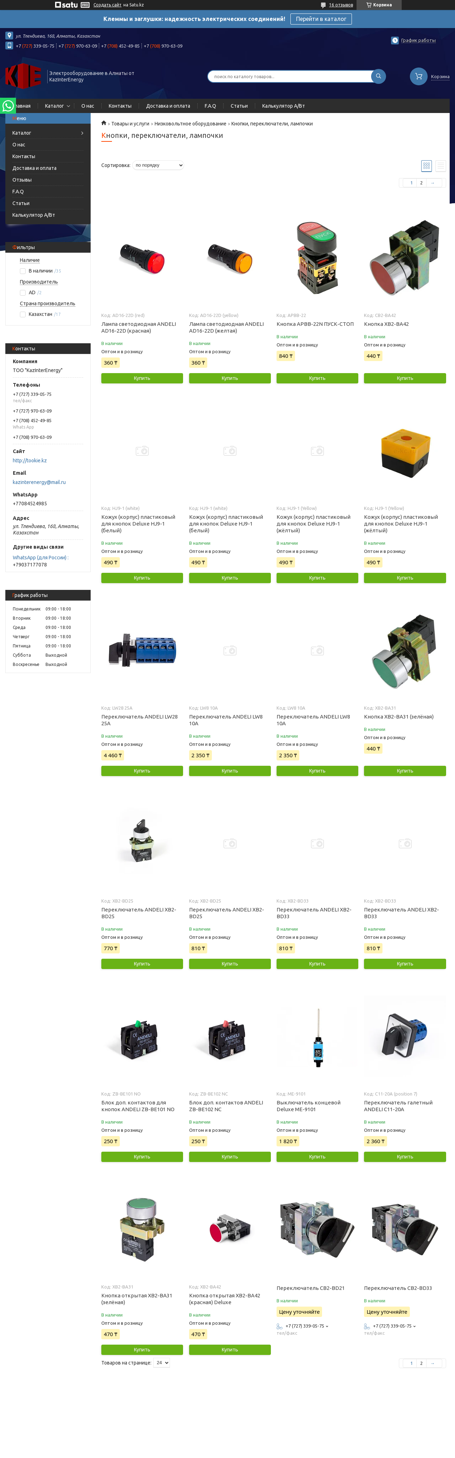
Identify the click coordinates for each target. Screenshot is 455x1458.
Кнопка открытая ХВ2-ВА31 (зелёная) (136, 1298)
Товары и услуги (130, 124)
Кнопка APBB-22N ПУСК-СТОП (315, 324)
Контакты (120, 105)
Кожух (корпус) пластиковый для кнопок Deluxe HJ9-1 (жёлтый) (313, 523)
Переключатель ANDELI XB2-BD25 (138, 912)
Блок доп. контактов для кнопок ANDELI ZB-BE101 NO (138, 1105)
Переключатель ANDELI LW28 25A (139, 720)
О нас (87, 105)
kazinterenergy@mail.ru (39, 482)
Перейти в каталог (321, 19)
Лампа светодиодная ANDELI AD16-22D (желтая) (226, 327)
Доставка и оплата (168, 105)
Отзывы (22, 180)
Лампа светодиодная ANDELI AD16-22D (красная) (138, 327)
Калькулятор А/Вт (283, 105)
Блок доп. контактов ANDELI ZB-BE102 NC (226, 1105)
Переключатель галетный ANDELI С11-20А (398, 1105)
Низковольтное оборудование (190, 124)
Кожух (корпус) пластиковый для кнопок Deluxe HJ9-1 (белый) (138, 523)
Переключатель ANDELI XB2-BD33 (314, 912)
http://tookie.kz (30, 460)
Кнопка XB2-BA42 (386, 324)
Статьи (239, 105)
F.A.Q (210, 105)
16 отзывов (341, 4)
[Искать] (378, 76)
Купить (142, 378)
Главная (21, 105)
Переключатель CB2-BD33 (398, 1288)
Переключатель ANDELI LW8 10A (226, 720)
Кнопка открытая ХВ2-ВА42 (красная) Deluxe (224, 1298)
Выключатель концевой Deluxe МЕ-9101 (309, 1105)
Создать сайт (107, 4)
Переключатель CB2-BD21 (311, 1288)
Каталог (54, 105)
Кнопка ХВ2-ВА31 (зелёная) (399, 717)
